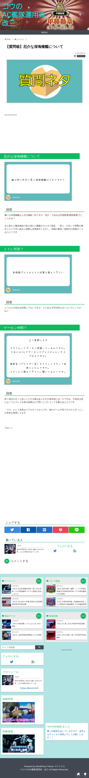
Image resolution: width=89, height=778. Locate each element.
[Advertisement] (23, 132)
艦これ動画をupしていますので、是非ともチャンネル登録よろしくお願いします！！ (66, 734)
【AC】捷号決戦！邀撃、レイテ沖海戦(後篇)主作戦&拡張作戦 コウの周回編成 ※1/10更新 (71, 591)
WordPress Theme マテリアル (50, 766)
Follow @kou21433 (29, 688)
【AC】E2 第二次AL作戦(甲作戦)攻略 (70, 624)
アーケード (81, 56)
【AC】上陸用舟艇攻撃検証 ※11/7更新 (27, 635)
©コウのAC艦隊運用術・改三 (35, 769)
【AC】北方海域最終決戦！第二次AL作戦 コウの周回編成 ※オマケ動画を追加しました (27, 591)
